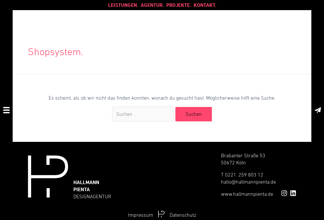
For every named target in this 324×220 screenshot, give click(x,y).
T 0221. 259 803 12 (242, 175)
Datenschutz (183, 215)
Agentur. (152, 5)
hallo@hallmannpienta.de (248, 182)
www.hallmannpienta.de (247, 194)
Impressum (140, 215)
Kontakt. (205, 5)
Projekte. (178, 5)
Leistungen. (123, 5)
